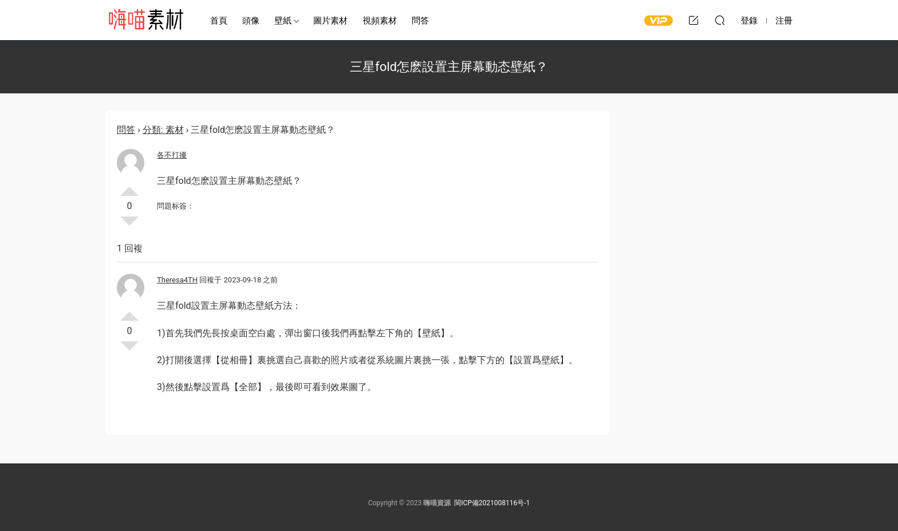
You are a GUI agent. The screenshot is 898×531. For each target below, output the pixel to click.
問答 (420, 20)
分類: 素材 (163, 129)
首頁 (218, 20)
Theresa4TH (177, 280)
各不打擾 (172, 155)
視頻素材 (380, 20)
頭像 (250, 20)
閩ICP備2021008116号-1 (492, 503)
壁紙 (283, 20)
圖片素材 (330, 20)
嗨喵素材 (145, 20)
